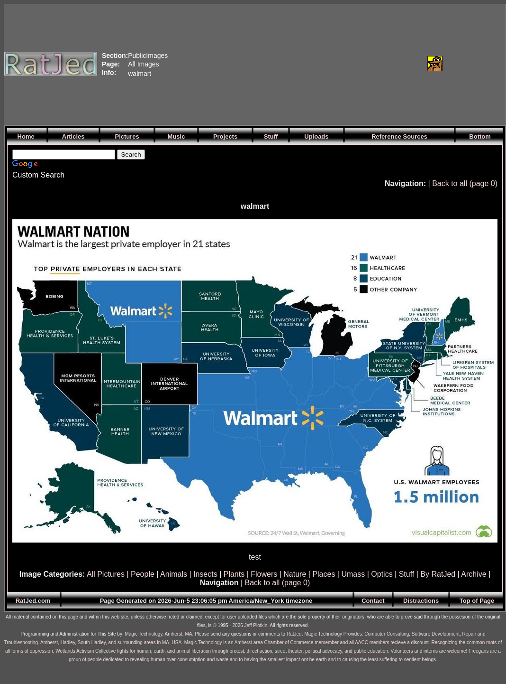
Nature (294, 574)
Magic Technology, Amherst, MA (158, 634)
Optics (381, 574)
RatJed (294, 634)
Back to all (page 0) (464, 183)
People (142, 574)
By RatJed (437, 574)
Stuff (407, 574)
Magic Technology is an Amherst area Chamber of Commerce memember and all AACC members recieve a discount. (307, 642)
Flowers (264, 574)
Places (323, 574)
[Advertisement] (265, 63)
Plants (234, 574)
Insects (205, 574)
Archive (473, 574)
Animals (173, 574)
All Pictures (106, 574)
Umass (353, 574)
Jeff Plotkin (256, 625)
